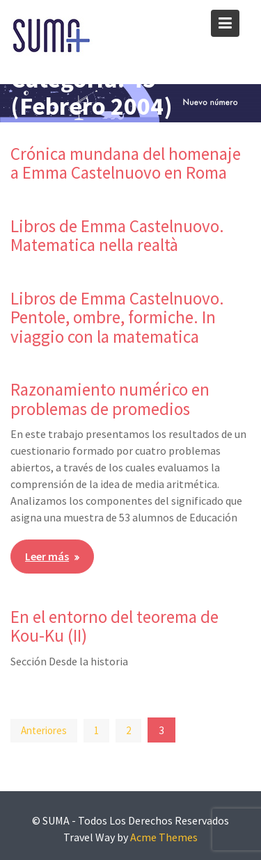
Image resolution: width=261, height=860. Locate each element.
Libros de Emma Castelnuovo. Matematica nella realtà (117, 236)
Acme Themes (164, 837)
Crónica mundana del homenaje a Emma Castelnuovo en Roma (125, 163)
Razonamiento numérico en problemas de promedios (109, 399)
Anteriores (44, 730)
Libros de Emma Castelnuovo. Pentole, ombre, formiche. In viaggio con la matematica (117, 317)
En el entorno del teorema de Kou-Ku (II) (114, 626)
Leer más (47, 556)
